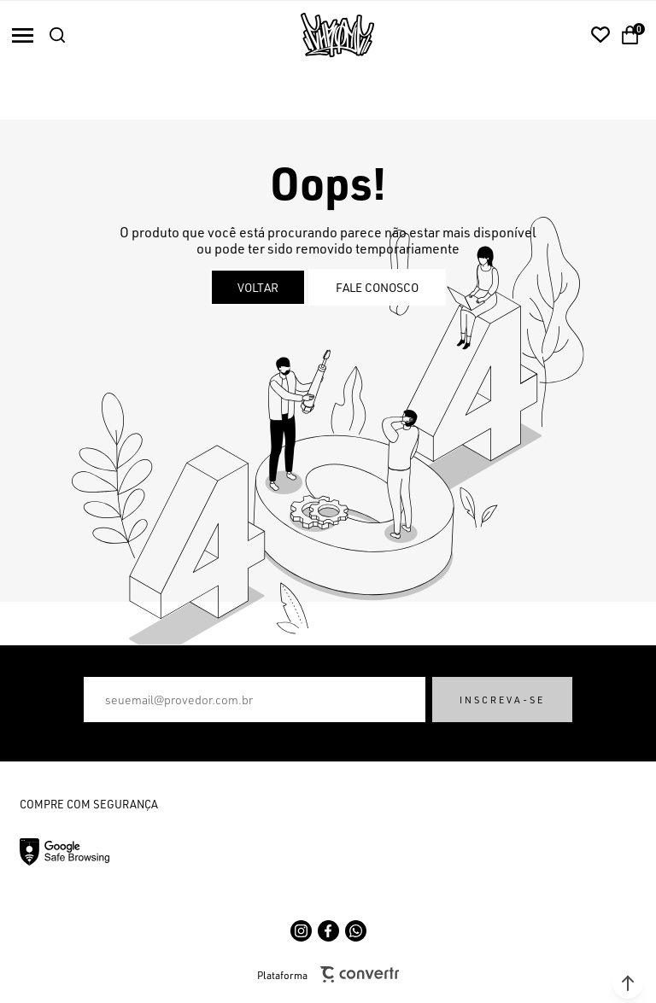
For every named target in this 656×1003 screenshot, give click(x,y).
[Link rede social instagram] (301, 931)
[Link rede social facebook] (328, 931)
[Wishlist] (600, 35)
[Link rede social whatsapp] (355, 931)
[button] (627, 983)
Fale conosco (377, 287)
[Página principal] (337, 35)
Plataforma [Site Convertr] (328, 974)
